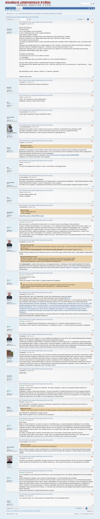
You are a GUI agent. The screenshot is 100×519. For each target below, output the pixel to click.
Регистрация (17, 10)
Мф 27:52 (67, 298)
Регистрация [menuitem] (94, 8)
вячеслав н (9, 87)
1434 (12, 120)
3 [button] (89, 19)
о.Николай (9, 463)
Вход (12, 10)
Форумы (20, 8)
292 (12, 250)
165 (12, 230)
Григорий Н (9, 29)
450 (12, 135)
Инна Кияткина (10, 212)
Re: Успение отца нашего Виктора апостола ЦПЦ (36, 22)
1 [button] (84, 508)
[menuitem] (89, 8)
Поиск (7, 10)
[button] (84, 19)
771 (12, 105)
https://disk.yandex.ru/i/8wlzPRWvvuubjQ (31, 216)
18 (11, 90)
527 (12, 215)
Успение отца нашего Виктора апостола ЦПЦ (22, 17)
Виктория (9, 227)
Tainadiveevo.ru (11, 8)
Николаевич (9, 247)
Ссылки (6, 8)
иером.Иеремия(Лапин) (12, 132)
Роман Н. (8, 147)
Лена (8, 102)
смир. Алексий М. (10, 117)
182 (12, 150)
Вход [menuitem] (92, 8)
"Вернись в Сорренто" (73, 267)
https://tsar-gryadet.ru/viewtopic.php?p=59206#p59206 (62, 155)
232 (12, 360)
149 (12, 32)
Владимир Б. (9, 357)
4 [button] (91, 19)
